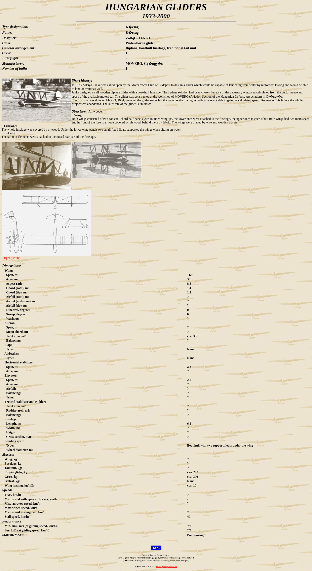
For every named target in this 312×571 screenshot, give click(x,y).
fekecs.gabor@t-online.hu (166, 566)
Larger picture (11, 257)
